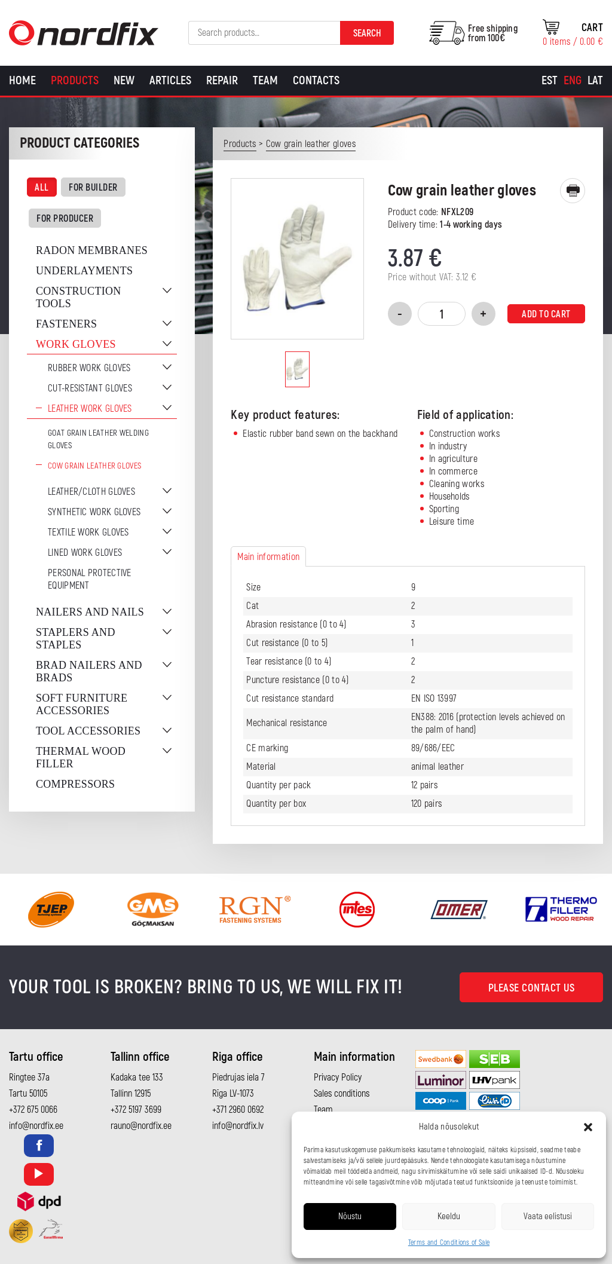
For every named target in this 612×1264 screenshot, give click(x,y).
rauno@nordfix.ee (141, 1126)
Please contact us (531, 988)
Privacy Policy (338, 1078)
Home (22, 80)
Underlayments (84, 271)
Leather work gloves (90, 409)
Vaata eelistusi (548, 1216)
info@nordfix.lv (238, 1126)
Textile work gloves (88, 532)
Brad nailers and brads (89, 671)
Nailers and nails (90, 612)
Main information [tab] (268, 557)
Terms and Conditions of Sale (448, 1242)
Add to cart (546, 314)
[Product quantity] (442, 314)
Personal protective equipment (89, 579)
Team (265, 80)
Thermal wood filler (81, 757)
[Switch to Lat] (595, 81)
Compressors (75, 784)
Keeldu (448, 1216)
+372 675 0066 (33, 1110)
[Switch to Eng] (573, 81)
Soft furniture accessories (81, 704)
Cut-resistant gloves (90, 388)
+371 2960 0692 (238, 1110)
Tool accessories (88, 731)
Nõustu (350, 1216)
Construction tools (78, 297)
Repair (222, 80)
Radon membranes (92, 250)
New (124, 80)
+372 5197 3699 (136, 1110)
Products (75, 80)
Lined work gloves (85, 553)
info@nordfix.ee (36, 1126)
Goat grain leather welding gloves (98, 439)
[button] (588, 1127)
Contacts (316, 80)
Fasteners (66, 324)
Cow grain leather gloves (94, 466)
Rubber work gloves (89, 368)
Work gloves (76, 344)
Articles (170, 80)
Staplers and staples (75, 638)
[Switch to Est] (549, 81)
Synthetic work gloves (94, 512)
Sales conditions (341, 1094)
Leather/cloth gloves (91, 492)
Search (367, 33)
